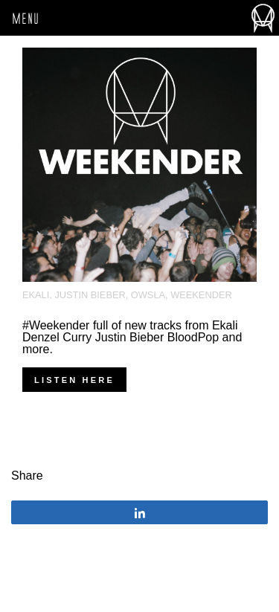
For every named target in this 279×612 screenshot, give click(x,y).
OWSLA (148, 294)
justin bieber (89, 294)
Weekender (200, 294)
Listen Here (74, 380)
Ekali (35, 294)
